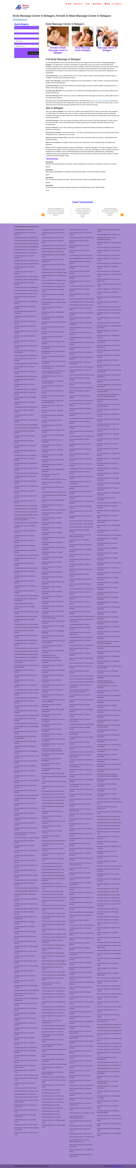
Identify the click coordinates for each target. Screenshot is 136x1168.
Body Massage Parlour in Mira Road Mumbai (80, 445)
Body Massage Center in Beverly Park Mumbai (25, 742)
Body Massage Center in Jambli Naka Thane (25, 1120)
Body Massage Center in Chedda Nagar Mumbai (25, 752)
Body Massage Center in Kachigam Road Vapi (54, 887)
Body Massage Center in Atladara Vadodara (51, 817)
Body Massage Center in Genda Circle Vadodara (53, 844)
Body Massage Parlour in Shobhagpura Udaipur (109, 990)
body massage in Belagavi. (100, 101)
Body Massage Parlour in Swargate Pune (109, 1030)
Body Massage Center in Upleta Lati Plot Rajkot (53, 1086)
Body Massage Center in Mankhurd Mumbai (24, 541)
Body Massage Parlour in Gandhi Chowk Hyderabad (109, 711)
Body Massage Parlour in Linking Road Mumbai (80, 893)
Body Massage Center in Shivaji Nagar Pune (53, 501)
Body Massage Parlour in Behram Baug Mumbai (81, 700)
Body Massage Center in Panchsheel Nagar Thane (52, 260)
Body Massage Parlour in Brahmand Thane (80, 1122)
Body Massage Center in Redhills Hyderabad (51, 681)
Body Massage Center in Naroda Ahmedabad (51, 730)
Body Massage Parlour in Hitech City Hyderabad (108, 464)
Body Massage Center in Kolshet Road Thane (53, 233)
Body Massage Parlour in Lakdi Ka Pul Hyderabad (108, 632)
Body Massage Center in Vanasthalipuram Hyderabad (50, 656)
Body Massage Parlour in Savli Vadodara (109, 866)
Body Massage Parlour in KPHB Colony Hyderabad (108, 608)
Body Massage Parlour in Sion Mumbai (81, 521)
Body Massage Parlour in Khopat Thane (109, 247)
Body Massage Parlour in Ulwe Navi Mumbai (107, 444)
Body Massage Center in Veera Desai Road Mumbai (25, 661)
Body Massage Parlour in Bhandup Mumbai (79, 585)
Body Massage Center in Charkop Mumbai (24, 459)
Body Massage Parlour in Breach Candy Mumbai (81, 738)
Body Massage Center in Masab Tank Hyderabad (53, 612)
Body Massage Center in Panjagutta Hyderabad (52, 558)
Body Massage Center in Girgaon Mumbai (26, 690)
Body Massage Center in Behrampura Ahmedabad (53, 754)
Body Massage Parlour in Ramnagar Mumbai (80, 993)
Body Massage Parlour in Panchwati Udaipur (108, 1002)
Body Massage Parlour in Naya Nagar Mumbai (80, 968)
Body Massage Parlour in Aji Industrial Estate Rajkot (108, 1072)
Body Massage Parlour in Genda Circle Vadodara (108, 870)
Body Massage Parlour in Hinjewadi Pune (109, 1043)
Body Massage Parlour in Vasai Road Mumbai (80, 459)
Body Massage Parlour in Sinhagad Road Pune (109, 1039)
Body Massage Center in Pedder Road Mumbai (25, 962)
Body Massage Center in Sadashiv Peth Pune (53, 998)
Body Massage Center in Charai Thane (25, 1088)
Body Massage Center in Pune (78, 229)
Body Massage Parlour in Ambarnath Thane (108, 259)
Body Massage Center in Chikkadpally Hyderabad (53, 632)
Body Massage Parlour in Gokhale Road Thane (81, 1150)
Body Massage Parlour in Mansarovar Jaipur (108, 928)
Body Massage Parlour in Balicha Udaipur (109, 994)
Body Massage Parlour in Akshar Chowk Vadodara (109, 847)
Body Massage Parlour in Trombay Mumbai (79, 1071)
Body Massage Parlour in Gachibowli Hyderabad (108, 627)
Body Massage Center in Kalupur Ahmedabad (51, 769)
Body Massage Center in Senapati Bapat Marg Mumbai (26, 999)
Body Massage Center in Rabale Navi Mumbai (52, 391)
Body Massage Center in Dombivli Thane (26, 1097)
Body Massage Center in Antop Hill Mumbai (24, 272)
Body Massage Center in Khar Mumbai (25, 376)
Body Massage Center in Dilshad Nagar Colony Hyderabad (53, 700)
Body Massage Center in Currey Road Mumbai (25, 482)
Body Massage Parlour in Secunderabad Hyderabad (109, 563)
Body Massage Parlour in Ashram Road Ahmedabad (109, 745)
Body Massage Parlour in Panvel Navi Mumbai (108, 410)
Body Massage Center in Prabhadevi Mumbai (25, 372)
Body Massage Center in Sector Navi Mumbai (52, 406)
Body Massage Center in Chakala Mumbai (26, 263)
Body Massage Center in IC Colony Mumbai (24, 631)
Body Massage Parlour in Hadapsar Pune (109, 1024)
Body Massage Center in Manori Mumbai (26, 891)
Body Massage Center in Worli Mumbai (25, 355)
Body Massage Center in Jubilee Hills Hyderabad (52, 450)
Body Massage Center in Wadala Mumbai (26, 515)
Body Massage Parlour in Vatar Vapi (108, 920)
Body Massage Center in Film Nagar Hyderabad (52, 455)
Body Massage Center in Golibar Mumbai (26, 648)
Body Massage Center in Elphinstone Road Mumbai (25, 351)
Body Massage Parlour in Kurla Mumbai (81, 524)
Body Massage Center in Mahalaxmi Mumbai (24, 337)
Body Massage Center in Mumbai (24, 229)
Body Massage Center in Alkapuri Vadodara (51, 483)
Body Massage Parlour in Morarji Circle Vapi (108, 511)
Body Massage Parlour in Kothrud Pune (109, 1027)
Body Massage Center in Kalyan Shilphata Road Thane (26, 1128)
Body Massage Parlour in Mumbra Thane (109, 263)
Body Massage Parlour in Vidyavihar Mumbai (80, 593)
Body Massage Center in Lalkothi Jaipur (53, 913)
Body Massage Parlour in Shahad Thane (109, 289)
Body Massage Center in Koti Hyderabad (54, 510)
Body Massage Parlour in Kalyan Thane (81, 305)
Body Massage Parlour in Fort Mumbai (80, 255)
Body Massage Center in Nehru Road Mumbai (25, 942)
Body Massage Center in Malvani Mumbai (26, 627)
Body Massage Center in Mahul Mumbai (26, 880)
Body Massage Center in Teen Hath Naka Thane (54, 276)
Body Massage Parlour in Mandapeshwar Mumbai (81, 934)
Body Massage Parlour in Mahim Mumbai (81, 375)
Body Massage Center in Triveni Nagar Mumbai (25, 1029)
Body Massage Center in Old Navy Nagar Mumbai (26, 947)
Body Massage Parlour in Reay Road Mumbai (80, 507)
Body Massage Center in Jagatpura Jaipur (54, 934)
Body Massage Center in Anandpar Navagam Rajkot (52, 1045)
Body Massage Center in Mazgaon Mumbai (24, 283)
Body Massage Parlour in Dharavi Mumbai (79, 540)
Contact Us (117, 4)
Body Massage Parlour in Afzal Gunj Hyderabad (107, 531)
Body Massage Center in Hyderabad (52, 1099)
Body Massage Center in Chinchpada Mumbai (25, 767)
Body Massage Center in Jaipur (51, 1114)
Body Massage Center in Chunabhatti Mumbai (25, 531)
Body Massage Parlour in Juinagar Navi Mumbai (109, 356)
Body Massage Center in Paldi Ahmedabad (50, 475)
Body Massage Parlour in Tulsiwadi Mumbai (79, 1076)
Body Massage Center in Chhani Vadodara (51, 827)
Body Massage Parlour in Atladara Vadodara (107, 842)
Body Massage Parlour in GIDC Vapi (107, 892)
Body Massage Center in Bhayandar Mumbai (24, 436)
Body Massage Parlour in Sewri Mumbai (81, 527)
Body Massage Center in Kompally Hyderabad (52, 646)
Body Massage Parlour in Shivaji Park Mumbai (80, 1052)
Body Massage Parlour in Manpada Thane (79, 1130)
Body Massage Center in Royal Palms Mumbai (25, 976)
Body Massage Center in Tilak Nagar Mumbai (25, 526)
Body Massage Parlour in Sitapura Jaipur (109, 950)
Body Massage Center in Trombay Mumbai (24, 1033)
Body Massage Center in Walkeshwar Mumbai (25, 342)
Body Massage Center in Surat (51, 1105)
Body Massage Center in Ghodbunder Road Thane (25, 1106)
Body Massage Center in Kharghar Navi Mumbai (53, 357)
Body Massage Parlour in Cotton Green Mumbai (81, 512)
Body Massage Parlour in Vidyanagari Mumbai (80, 1089)
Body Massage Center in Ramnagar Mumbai (24, 957)
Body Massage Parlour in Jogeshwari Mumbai (80, 404)
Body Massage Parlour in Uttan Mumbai (81, 1085)
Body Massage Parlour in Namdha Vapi (109, 901)
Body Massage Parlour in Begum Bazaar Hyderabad (109, 573)
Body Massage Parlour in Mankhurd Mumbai (80, 560)
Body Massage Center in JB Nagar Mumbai (24, 620)
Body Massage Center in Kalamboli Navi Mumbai (26, 302)
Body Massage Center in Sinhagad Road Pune (54, 1002)
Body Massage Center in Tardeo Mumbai (26, 290)
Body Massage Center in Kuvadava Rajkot (54, 1064)
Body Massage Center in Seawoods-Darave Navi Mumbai (52, 401)
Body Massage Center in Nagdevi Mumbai (26, 909)
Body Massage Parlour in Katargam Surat (109, 502)
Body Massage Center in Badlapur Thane (26, 1075)
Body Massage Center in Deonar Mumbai (26, 795)
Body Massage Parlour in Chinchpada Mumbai (80, 795)
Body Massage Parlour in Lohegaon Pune (109, 1046)
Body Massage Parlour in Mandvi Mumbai (79, 921)
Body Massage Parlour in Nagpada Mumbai (79, 948)
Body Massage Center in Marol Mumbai (25, 654)
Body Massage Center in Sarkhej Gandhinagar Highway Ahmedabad (52, 750)
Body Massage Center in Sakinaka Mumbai (24, 267)
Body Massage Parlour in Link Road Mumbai (80, 888)
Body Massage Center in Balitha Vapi (52, 872)
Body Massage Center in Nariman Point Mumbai (25, 346)
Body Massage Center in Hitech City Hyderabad (52, 441)
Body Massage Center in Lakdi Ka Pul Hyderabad (53, 607)
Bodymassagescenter (117, 1166)
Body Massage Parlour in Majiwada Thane (107, 303)
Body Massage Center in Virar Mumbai (25, 455)
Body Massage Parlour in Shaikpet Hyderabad (107, 686)
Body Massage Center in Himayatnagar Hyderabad (53, 671)
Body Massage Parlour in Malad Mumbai (81, 418)
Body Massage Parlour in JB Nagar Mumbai (79, 641)
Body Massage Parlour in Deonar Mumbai (79, 824)
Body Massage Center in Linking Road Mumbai (25, 861)
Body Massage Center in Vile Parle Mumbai (24, 385)
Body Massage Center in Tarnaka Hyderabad (51, 563)
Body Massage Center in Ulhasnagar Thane (25, 297)
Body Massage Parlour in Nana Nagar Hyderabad (108, 701)
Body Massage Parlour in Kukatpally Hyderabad (108, 603)
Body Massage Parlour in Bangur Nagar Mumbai (81, 659)
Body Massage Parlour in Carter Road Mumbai (80, 748)
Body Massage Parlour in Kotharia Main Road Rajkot (109, 1097)
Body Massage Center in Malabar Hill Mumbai (25, 884)
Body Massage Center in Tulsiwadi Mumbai (24, 1038)
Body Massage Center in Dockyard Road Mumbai (26, 487)
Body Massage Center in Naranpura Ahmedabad (52, 735)
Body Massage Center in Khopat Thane (53, 229)
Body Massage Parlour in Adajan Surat (108, 799)
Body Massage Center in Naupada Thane (54, 248)
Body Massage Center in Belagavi (24, 603)
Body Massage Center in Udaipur (51, 1117)
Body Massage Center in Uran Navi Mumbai (52, 426)
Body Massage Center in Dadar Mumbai (26, 237)
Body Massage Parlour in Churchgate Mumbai (80, 233)
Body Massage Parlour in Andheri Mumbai (79, 246)
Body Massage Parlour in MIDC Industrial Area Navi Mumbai (109, 390)
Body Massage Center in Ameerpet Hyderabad (52, 465)
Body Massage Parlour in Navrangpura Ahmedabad (108, 736)
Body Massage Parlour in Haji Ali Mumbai (81, 724)
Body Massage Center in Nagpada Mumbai (24, 912)
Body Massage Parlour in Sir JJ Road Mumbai (80, 1057)
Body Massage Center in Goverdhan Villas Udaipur (54, 496)
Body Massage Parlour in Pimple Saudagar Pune (106, 1058)
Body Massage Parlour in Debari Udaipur (109, 978)
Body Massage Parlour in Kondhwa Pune (109, 1065)
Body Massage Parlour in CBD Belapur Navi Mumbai (108, 341)
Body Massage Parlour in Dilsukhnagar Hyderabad (108, 484)
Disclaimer (97, 4)
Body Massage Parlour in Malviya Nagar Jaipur (109, 954)
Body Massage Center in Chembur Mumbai (24, 256)
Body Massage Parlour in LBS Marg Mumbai (79, 874)
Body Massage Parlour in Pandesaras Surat (108, 832)
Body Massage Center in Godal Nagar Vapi (53, 859)
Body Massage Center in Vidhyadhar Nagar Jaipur (52, 941)
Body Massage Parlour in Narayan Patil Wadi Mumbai (81, 953)
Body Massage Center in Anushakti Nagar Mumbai (26, 727)
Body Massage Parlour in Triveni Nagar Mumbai (81, 1066)
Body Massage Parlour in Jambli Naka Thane (108, 230)
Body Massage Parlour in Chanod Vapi (108, 895)
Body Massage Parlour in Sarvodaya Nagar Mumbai (80, 1032)
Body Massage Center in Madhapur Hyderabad (52, 446)
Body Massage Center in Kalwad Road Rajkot (53, 1055)
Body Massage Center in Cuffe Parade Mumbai (25, 786)
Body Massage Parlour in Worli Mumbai (81, 367)
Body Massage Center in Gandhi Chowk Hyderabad (53, 686)
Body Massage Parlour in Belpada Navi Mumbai (108, 336)
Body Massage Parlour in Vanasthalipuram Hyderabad (105, 681)
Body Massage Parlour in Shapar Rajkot (109, 1115)
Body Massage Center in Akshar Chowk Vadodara (53, 822)
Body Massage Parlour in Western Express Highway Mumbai (79, 691)
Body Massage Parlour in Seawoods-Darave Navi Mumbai (108, 425)
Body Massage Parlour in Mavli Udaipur (108, 986)
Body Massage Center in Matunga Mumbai (24, 367)
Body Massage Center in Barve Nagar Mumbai (25, 799)
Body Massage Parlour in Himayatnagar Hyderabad (109, 696)
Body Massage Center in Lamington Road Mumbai (26, 851)
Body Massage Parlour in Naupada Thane (107, 267)
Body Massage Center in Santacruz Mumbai (24, 380)
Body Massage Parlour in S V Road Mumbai (79, 1017)
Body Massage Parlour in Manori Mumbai (81, 925)
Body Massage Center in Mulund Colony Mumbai (26, 905)
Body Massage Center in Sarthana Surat (53, 797)
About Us (78, 4)
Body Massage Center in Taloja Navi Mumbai (52, 411)
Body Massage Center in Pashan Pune (53, 1013)
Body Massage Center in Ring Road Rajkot (52, 1068)
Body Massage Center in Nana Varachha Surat (54, 787)
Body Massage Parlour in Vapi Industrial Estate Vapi (109, 905)
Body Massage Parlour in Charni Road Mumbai (80, 333)
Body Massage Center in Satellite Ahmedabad (51, 715)
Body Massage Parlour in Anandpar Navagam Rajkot (107, 1082)
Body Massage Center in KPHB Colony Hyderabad (53, 582)
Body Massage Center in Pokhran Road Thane (53, 265)
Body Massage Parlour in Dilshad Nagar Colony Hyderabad (109, 726)
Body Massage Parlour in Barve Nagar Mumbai (80, 829)
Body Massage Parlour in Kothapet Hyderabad (107, 559)
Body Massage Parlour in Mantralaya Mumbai (80, 929)
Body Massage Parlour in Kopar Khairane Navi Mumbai (109, 385)
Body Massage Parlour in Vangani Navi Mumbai (108, 454)
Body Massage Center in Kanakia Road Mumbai (25, 819)
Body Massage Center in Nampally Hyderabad (52, 514)
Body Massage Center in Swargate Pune (53, 994)
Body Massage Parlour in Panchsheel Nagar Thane (108, 280)
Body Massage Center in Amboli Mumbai (26, 595)
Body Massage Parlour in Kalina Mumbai (81, 676)
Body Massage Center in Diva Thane (24, 1094)
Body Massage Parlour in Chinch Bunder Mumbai (81, 790)
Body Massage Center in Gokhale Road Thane (25, 1111)
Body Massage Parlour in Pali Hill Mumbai (81, 299)
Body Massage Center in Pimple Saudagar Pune (51, 1021)
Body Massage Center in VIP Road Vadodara (52, 832)
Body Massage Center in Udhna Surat (53, 803)
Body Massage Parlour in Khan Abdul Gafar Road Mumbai (80, 864)
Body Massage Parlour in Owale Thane (108, 271)
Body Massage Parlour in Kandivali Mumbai (79, 422)
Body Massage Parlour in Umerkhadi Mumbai (80, 1081)
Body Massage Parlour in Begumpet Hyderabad (107, 568)
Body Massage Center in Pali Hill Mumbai (26, 287)
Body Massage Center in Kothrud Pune (53, 991)
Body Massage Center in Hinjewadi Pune (54, 1006)
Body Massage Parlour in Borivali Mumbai (79, 251)
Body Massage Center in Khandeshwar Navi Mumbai (53, 352)
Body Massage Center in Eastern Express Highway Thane (26, 1101)
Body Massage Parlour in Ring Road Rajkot (108, 1106)
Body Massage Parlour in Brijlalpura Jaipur (107, 969)
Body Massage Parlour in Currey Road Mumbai (80, 497)
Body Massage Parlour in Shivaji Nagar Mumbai (81, 1047)
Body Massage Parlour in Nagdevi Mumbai (79, 943)
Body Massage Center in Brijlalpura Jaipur (54, 937)
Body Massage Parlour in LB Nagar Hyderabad (107, 554)
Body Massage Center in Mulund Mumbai (26, 260)
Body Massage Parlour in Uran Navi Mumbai (107, 449)
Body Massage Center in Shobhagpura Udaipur (53, 957)
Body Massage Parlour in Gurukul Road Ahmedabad (109, 770)
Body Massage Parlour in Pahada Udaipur (107, 1010)
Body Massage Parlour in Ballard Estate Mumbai (81, 760)
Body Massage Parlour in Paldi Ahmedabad (106, 498)
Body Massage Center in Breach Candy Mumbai (25, 711)
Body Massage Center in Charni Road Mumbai (25, 322)
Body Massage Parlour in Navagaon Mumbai (80, 958)
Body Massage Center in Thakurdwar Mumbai (25, 1024)
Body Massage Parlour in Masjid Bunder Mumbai (81, 477)
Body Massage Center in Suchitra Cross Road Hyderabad (53, 641)
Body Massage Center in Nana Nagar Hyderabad (53, 676)
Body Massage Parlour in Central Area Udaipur (108, 1015)
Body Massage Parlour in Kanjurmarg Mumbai (80, 580)
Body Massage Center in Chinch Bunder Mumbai (25, 762)
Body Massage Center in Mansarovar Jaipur (53, 901)
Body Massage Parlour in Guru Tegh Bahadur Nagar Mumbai (80, 535)
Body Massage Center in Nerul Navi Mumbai (52, 377)
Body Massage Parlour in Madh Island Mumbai (80, 903)
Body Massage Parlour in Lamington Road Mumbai (80, 883)
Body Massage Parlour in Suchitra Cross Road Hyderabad (109, 667)
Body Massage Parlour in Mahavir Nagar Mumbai (81, 908)
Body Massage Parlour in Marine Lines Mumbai (80, 328)
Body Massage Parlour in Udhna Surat (108, 828)
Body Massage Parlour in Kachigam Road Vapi (108, 912)
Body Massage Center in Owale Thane (53, 251)
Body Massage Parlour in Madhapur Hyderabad (108, 469)
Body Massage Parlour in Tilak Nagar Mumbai (80, 545)
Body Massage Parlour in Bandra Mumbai (79, 241)
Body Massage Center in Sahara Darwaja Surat (54, 782)
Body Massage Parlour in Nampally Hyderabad (107, 539)
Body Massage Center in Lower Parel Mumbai (25, 359)
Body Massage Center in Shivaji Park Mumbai (25, 1014)
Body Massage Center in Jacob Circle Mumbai (25, 804)
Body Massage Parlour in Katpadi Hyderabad (107, 731)
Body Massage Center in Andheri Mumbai (26, 243)
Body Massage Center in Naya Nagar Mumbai (25, 932)
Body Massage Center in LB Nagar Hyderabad (52, 528)
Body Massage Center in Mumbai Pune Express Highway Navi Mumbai (53, 372)
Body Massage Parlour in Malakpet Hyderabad (107, 549)
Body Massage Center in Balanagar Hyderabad (52, 573)
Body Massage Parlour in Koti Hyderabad (109, 535)
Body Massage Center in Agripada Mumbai (24, 701)
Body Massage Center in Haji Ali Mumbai (26, 698)
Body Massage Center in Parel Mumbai (25, 253)
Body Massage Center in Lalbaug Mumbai (26, 279)
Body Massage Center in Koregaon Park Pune (53, 1016)
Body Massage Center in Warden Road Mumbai (25, 1061)
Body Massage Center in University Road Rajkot (54, 1081)
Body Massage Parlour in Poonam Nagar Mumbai (81, 1002)
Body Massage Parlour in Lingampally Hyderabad (108, 662)
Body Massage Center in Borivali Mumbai (26, 246)
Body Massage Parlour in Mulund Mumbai (79, 267)
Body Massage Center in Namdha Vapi (53, 875)
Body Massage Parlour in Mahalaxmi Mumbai (80, 348)
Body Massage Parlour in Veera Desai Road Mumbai (80, 686)
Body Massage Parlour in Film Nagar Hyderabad (108, 479)
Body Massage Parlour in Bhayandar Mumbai (80, 450)
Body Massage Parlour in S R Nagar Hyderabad (107, 578)
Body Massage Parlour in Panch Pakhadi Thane (109, 275)
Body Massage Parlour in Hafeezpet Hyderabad (107, 618)
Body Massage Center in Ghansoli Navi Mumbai (53, 328)
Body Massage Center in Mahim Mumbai (26, 363)
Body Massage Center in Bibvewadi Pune (54, 1025)
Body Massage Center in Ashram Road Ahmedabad (53, 720)
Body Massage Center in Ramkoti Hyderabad (51, 518)
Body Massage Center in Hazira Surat (53, 794)
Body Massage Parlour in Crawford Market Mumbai (79, 810)
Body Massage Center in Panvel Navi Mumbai (52, 387)
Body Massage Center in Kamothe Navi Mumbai (53, 342)
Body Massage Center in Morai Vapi (52, 891)
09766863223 (20, 20)
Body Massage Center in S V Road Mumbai (24, 981)
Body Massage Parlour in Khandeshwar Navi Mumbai (109, 376)
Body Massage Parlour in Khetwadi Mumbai (79, 878)
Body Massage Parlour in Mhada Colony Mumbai (81, 898)
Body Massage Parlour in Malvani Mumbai (79, 649)
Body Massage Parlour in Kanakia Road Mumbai (81, 849)
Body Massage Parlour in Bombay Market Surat (109, 802)
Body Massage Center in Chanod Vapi (53, 869)
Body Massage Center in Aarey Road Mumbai (25, 577)
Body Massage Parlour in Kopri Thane (108, 255)
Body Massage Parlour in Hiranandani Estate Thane (80, 1155)
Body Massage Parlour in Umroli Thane (108, 307)
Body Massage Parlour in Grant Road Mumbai (80, 338)
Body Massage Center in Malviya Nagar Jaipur (53, 925)
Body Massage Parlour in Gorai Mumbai (81, 637)
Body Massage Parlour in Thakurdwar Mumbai (80, 1061)
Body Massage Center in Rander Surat (53, 800)
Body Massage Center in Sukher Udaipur (54, 972)
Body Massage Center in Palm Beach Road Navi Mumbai (53, 382)
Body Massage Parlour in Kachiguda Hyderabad (108, 721)
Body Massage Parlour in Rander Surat (108, 825)
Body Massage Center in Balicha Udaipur (54, 961)
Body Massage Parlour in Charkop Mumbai (79, 472)
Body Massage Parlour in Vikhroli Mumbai (79, 575)
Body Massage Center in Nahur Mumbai (26, 568)
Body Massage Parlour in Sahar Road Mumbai (80, 667)
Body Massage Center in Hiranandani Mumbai (25, 551)
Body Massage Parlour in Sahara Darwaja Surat (107, 807)
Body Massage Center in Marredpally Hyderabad (52, 651)
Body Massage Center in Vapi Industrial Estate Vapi (53, 879)
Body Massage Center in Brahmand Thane (24, 1084)
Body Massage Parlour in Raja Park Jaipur (107, 516)
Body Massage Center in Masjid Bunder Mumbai (25, 464)
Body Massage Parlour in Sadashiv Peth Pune (109, 1034)
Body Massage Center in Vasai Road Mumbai (25, 446)
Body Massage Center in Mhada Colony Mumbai (25, 866)
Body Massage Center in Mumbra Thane (54, 245)
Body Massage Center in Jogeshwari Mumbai (25, 393)
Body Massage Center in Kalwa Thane (25, 1124)
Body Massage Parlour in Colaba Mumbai (81, 286)
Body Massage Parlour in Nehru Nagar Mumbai (80, 973)
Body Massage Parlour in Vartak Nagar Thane (108, 314)
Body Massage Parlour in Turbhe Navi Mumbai (108, 439)
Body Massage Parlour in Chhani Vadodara (107, 852)
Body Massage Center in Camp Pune (52, 1031)
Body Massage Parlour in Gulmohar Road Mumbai (80, 720)
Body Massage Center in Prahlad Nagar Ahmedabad (53, 740)
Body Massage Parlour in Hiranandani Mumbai (80, 570)
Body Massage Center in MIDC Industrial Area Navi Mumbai (53, 367)
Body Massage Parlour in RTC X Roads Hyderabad (108, 652)
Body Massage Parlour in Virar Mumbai (81, 468)
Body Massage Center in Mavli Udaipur (53, 953)
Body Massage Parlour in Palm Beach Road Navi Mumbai (108, 405)
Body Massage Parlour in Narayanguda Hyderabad (109, 647)
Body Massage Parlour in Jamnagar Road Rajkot (108, 1087)
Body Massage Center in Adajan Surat (53, 773)
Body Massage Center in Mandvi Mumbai (26, 888)
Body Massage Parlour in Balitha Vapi (108, 898)
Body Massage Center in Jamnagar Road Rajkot (54, 1050)
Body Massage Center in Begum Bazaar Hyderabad (53, 548)
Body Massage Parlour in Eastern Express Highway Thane (79, 1140)
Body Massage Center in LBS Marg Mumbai (24, 841)
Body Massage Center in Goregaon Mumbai (24, 403)
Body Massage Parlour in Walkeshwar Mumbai (80, 353)
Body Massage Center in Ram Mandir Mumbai (25, 398)
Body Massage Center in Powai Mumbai (26, 425)
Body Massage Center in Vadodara (52, 1108)
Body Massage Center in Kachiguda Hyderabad (52, 695)
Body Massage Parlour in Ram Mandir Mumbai (80, 409)
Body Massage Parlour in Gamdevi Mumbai (79, 705)
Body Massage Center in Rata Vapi (52, 883)
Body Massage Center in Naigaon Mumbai (24, 441)
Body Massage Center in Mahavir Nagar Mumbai (26, 876)
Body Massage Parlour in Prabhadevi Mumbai (80, 383)
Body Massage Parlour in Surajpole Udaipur (107, 982)
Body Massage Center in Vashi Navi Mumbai (24, 307)
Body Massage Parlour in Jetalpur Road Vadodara (109, 880)
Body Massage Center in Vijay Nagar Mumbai (25, 1056)
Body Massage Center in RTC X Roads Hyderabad (53, 627)
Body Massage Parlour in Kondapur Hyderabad (107, 622)
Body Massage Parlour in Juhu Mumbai (81, 400)
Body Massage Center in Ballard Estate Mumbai (25, 732)
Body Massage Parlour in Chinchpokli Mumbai (80, 492)
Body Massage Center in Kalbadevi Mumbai (24, 814)
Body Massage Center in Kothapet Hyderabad (52, 533)
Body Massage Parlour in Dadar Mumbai (81, 237)
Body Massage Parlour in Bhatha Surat (108, 816)
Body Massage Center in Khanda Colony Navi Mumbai (54, 347)
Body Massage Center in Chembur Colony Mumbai (26, 757)
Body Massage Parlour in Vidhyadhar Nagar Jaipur (108, 974)
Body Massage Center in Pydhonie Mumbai (24, 971)
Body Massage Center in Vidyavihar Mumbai (24, 572)
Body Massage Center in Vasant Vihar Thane (53, 295)
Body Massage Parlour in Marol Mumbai (81, 679)
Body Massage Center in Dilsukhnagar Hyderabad (53, 460)
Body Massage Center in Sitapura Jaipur (53, 921)
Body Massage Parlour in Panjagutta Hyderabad (108, 583)
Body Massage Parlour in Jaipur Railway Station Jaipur (109, 946)
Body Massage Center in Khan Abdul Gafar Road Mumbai (25, 833)
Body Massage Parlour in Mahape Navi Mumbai (108, 459)
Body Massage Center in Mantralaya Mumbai (25, 895)
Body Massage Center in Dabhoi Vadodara (51, 836)
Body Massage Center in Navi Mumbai (53, 1096)
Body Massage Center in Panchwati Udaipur (52, 968)
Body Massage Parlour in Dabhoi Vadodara (107, 862)
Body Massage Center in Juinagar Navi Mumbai (53, 332)
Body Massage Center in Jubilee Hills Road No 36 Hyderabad (52, 617)
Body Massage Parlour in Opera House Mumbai (81, 988)
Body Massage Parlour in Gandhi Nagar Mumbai (81, 710)
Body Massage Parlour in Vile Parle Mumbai (79, 396)
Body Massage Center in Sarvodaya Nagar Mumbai (24, 994)
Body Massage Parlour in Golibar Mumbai (79, 672)
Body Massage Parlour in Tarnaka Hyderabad (107, 588)
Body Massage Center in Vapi (50, 1111)
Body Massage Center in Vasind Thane (53, 299)
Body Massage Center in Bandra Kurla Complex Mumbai (25, 737)
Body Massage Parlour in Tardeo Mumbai (81, 302)
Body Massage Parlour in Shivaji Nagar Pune (108, 526)
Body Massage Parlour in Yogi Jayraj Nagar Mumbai (80, 1104)
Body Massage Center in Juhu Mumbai (25, 389)
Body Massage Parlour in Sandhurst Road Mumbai (80, 482)
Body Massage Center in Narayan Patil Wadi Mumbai (25, 917)
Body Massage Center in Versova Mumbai (24, 416)
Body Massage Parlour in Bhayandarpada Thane (76, 1117)
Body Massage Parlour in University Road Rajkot (109, 1119)
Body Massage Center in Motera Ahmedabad (51, 764)
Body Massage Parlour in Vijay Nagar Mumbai (80, 1094)
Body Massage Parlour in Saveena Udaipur (107, 998)
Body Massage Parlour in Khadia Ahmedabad (107, 785)
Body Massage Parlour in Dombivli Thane (81, 1137)
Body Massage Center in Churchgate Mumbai (25, 233)
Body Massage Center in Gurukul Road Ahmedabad (53, 745)
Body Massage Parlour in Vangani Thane (109, 310)
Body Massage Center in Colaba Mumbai (26, 276)
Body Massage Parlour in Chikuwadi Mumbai (80, 805)
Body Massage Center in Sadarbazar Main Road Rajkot (52, 1073)
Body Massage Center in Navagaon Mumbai (24, 922)
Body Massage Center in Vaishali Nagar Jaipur (53, 930)
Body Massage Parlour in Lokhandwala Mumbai (81, 432)
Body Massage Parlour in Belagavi (79, 624)
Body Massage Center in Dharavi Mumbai (26, 523)
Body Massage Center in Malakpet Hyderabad (52, 523)
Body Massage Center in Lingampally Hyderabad (53, 636)
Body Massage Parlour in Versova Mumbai (79, 427)
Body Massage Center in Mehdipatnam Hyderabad (53, 470)
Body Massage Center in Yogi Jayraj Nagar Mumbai (24, 1066)
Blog (107, 4)
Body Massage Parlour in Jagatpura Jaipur (107, 964)
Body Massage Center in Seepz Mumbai (26, 640)
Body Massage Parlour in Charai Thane (81, 1126)
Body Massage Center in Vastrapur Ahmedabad (52, 725)
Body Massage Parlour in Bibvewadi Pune (109, 1062)
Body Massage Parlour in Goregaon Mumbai (80, 414)
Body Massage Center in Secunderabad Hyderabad (53, 538)
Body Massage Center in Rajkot (51, 1090)
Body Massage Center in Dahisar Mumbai (26, 428)
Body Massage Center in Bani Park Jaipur (54, 905)
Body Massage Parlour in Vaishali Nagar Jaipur (109, 959)
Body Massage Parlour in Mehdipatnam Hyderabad (109, 494)
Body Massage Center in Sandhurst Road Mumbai (26, 469)
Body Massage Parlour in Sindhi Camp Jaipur (108, 938)
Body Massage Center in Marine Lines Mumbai (25, 317)
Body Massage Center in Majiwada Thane (54, 280)
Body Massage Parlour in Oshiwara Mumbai (79, 612)
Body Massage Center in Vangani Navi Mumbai (53, 431)
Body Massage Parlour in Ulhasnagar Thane (80, 309)
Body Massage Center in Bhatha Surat (53, 791)
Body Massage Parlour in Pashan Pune (108, 1049)
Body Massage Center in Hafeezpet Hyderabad (52, 592)
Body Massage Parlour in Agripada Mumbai (79, 728)
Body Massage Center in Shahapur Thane (54, 272)
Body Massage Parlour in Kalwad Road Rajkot (108, 1092)
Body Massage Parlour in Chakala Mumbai (79, 272)
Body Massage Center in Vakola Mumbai (26, 657)
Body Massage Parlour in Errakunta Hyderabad (107, 593)
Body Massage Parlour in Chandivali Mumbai (80, 628)
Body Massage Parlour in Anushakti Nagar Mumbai (80, 756)
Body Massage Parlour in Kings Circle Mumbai (80, 517)
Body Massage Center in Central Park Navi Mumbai (54, 323)
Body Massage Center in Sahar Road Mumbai (25, 644)
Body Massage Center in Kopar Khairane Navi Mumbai (54, 362)
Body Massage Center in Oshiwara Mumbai (24, 591)
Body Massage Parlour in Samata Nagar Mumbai (81, 1022)
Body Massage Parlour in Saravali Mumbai (79, 1027)
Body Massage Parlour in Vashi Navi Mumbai (80, 318)
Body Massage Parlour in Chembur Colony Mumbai (79, 785)
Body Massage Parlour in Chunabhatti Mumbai (80, 550)
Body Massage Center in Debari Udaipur (53, 945)
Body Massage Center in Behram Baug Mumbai (25, 676)
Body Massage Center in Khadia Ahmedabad (51, 759)
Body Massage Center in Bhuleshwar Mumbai (25, 747)
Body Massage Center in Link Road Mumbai (24, 856)
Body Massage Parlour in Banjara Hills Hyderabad (80, 323)
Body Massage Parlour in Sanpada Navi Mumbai (109, 420)
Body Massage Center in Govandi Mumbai (24, 536)
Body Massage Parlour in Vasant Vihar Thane (108, 318)
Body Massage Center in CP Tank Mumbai (26, 715)
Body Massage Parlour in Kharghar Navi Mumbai (109, 380)
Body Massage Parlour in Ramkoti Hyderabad (107, 544)
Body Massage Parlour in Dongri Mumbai (81, 752)
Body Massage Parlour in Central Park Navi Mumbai (108, 346)
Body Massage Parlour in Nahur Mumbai (81, 589)
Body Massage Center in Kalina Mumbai (26, 651)
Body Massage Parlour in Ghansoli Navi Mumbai (109, 351)
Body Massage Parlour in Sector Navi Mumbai (108, 430)
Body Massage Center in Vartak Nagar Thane (53, 290)
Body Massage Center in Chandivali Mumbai (24, 607)
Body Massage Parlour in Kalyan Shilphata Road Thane (106, 238)
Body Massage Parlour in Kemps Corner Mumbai (81, 859)
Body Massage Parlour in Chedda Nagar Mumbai (81, 780)
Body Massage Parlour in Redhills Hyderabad (107, 706)
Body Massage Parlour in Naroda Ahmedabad (107, 755)
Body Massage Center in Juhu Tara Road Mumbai (26, 809)
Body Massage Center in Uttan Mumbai (25, 1047)
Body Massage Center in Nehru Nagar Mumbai (25, 937)
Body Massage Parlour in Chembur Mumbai (79, 262)
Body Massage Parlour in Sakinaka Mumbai (79, 277)
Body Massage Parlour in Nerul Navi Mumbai (107, 400)
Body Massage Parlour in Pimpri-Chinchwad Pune (107, 1020)
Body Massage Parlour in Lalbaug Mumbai (79, 290)
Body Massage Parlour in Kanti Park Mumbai (80, 854)
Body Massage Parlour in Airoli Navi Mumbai (107, 361)
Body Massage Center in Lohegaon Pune (54, 1010)
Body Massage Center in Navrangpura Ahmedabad (53, 710)
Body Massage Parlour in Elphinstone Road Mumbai (80, 363)
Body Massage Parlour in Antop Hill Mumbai (79, 282)
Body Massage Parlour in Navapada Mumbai (80, 963)
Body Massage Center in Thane (51, 1093)
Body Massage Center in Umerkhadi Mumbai (24, 1043)
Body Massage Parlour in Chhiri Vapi (108, 889)
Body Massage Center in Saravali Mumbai (26, 990)
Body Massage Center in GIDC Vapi (52, 866)
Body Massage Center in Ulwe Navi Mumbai (52, 421)
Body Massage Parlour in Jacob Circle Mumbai (80, 834)
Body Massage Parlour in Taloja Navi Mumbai (108, 435)
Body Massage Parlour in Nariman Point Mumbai (81, 358)
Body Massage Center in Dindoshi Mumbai (24, 582)
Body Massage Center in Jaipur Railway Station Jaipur (53, 917)
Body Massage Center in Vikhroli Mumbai (26, 555)
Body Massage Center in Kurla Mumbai (25, 509)
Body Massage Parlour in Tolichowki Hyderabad (108, 691)
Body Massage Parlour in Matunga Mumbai (79, 379)
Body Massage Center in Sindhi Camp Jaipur (53, 909)
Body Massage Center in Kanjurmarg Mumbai (25, 559)
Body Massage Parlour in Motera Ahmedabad (107, 790)
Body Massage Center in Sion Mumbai (25, 505)
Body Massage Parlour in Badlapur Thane (81, 1113)
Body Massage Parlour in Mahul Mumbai (81, 912)
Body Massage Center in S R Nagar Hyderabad (52, 553)
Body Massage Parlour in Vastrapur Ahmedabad (107, 750)
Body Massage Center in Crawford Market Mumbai (26, 781)
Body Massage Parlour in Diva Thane (80, 1134)
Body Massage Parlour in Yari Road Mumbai (80, 695)
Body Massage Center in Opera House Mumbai (25, 952)
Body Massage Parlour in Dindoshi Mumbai (79, 602)
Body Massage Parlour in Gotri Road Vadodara (108, 875)
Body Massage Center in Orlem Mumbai (26, 624)
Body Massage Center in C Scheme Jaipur (54, 897)
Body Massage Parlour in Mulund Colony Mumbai (81, 939)
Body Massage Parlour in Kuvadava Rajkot (107, 1102)
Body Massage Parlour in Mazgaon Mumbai (79, 295)
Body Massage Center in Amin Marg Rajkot (52, 1040)
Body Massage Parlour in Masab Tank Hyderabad (108, 637)
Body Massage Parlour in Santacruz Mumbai (80, 391)
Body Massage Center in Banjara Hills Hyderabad (25, 312)
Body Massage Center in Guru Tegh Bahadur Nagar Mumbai (24, 518)
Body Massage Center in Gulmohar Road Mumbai (26, 694)
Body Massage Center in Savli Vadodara (54, 840)
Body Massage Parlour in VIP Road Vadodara (107, 857)
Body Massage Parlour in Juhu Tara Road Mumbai (81, 839)
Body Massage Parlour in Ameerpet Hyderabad (107, 489)
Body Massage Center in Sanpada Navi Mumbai (53, 396)
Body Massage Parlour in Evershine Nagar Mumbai (79, 633)
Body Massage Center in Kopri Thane (53, 237)
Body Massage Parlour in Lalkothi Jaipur (109, 942)
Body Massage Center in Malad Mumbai (26, 407)
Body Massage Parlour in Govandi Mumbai (79, 555)
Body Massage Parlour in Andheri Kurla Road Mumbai (81, 620)
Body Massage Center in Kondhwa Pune (54, 1028)
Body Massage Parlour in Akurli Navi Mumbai (108, 331)
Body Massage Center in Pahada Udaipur (54, 975)
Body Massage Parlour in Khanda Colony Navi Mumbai (109, 371)
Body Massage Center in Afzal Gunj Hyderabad (52, 506)
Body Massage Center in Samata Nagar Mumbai (25, 986)
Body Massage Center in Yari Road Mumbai (24, 671)
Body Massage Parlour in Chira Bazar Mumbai (80, 800)
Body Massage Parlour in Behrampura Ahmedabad (108, 780)
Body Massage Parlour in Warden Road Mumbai (81, 1099)
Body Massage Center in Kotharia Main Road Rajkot (53, 1060)
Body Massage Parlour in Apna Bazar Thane (80, 1109)
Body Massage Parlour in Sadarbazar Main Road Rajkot (108, 1111)
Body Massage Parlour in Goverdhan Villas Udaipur (108, 521)
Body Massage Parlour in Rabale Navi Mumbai (108, 415)
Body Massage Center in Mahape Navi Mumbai (53, 436)
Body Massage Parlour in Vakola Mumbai (81, 682)
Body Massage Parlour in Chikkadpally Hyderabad (108, 657)
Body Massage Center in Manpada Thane (26, 1091)
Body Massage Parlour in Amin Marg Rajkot (108, 1077)
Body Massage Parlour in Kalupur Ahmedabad (107, 795)
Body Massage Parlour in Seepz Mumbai (81, 663)
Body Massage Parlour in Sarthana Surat (109, 822)
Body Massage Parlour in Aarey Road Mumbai (80, 598)
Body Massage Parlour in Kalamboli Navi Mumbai (81, 314)
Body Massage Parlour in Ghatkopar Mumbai (80, 565)
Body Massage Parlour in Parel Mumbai (81, 258)
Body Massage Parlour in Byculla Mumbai (79, 487)
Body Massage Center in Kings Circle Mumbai (25, 501)
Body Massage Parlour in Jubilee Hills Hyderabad (108, 474)
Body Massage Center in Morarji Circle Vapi (53, 488)
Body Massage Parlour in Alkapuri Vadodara (107, 506)
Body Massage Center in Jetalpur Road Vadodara (53, 854)
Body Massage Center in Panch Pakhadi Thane (53, 255)
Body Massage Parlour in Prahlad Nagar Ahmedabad (109, 765)
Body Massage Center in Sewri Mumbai (25, 512)
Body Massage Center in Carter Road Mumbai (25, 719)
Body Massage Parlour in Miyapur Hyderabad (107, 613)
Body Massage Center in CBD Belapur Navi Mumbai (53, 318)
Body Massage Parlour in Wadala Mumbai (79, 531)
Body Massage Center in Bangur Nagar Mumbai (25, 636)
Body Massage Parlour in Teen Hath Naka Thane (109, 298)
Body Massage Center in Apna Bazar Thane (25, 1071)
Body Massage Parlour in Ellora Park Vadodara (108, 837)
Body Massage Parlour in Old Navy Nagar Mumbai (81, 983)
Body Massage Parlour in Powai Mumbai (81, 436)
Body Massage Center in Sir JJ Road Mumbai (25, 1019)
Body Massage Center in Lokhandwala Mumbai (25, 421)
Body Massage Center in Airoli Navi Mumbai (52, 337)
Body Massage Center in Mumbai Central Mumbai (26, 332)
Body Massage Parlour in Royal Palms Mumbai (80, 1012)
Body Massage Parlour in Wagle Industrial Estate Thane (109, 326)
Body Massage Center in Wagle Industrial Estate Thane (54, 303)
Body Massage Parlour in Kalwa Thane (108, 234)
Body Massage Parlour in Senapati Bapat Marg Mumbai (81, 1037)
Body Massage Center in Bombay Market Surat (54, 777)
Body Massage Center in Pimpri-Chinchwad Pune (51, 984)
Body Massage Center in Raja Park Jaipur (54, 492)
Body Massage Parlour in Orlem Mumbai (81, 645)
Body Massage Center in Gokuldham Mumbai (25, 587)
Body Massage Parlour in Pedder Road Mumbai (80, 998)
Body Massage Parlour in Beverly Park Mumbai (80, 770)
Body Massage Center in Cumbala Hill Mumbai (25, 791)
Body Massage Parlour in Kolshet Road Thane (108, 251)
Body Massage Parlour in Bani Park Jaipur (107, 933)
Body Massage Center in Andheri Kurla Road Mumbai (25, 599)
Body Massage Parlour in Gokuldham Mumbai (80, 607)
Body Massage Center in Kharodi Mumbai (26, 837)
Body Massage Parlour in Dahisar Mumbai (79, 440)
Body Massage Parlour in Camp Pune (108, 1068)
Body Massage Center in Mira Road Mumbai (24, 432)
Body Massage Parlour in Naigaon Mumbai (79, 455)
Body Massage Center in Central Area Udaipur (53, 979)
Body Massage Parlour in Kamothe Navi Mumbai (109, 366)
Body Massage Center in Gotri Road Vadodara (52, 849)
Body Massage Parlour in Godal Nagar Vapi (108, 884)
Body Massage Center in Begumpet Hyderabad (52, 543)
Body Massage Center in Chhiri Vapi (52, 863)
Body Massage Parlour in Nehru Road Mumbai (80, 978)
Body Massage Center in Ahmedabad (53, 1102)
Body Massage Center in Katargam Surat (54, 479)
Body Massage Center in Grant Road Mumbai (25, 327)
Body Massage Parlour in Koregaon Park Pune (109, 1053)
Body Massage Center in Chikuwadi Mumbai (24, 776)
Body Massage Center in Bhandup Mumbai (24, 564)
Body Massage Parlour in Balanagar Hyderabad (108, 598)
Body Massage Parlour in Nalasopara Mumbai (80, 464)
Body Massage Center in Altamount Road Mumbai (26, 706)
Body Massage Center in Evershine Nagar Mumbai (26, 612)
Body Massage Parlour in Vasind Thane (109, 322)
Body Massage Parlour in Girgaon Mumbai (79, 715)
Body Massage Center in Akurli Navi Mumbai (52, 308)
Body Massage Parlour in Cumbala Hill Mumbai (80, 819)
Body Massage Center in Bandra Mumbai (26, 240)
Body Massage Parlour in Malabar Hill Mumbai (80, 916)
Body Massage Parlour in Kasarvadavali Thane (109, 243)
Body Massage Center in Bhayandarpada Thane (26, 1079)
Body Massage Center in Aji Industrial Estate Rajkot (53, 1035)
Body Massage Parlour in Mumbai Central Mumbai (81, 343)
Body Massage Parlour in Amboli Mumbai (81, 616)
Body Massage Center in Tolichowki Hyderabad (52, 666)
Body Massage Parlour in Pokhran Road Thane (109, 285)
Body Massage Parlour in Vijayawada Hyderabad (108, 716)
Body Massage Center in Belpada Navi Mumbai (53, 313)
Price (87, 4)
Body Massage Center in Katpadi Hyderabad (51, 705)
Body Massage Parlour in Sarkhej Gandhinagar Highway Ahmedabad (107, 775)
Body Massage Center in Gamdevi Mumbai (24, 681)
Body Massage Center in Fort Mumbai (25, 250)
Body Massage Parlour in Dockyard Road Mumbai (81, 502)
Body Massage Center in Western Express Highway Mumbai (26, 666)
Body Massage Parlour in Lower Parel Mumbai (80, 371)
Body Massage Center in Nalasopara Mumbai (25, 451)
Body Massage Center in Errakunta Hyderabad (52, 568)
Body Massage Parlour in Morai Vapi (108, 916)
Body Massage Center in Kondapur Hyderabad (52, 597)
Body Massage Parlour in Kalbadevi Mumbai (79, 844)
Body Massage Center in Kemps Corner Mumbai (25, 829)
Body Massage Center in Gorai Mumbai (25, 616)
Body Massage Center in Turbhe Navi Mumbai (53, 416)
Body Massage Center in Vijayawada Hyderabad (52, 691)
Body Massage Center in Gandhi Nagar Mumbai (25, 686)
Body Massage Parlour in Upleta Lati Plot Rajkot (109, 1124)
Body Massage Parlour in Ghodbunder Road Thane (80, 1145)
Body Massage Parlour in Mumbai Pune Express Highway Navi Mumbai (109, 395)
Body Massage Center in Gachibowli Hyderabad (52, 602)
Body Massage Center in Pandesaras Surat (53, 807)
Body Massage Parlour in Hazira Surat (108, 819)
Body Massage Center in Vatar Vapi (52, 894)
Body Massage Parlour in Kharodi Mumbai (79, 869)
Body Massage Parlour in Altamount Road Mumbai (80, 733)
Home (69, 4)
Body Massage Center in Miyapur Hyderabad (51, 587)
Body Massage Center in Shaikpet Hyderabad (52, 661)
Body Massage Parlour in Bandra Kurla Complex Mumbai (80, 765)
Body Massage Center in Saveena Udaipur (54, 964)
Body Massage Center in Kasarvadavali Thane (25, 1133)
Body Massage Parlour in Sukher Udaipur (109, 1006)
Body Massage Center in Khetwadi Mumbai (24, 846)
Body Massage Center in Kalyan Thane (25, 293)
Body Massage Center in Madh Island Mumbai (25, 871)
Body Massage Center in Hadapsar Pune (54, 988)
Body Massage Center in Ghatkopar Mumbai (24, 546)
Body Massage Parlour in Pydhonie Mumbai (79, 1007)
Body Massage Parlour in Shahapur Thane (107, 293)
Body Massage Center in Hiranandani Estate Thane (25, 1116)
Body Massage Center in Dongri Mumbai (26, 723)
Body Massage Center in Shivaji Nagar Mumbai (25, 1009)
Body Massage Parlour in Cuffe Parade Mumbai (80, 815)
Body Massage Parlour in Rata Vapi (107, 909)
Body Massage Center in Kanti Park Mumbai (24, 824)
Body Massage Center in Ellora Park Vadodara (52, 812)
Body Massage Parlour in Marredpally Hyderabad (108, 677)
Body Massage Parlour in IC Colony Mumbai (79, 654)
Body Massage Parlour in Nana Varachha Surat (109, 812)
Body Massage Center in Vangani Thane (53, 286)
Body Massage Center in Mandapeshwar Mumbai (26, 900)
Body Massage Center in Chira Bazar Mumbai (25, 771)
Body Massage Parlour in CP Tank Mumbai (79, 743)
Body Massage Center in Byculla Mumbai (26, 473)
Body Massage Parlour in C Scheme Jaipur (107, 923)
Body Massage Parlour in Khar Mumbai (81, 388)
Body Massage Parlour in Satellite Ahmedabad (107, 740)
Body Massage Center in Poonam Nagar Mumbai (26, 967)
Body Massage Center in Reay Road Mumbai (24, 492)
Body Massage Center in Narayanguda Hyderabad (53, 622)
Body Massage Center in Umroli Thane (53, 283)
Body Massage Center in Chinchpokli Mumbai (25, 477)
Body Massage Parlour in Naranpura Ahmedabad (108, 760)
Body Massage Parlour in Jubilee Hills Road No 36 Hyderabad (108, 642)
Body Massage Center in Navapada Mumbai (24, 927)
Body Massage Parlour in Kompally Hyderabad (107, 672)
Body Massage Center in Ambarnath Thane (52, 241)
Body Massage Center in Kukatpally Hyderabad (52, 577)
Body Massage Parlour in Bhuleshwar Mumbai (80, 775)
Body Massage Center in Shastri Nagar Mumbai (25, 1004)
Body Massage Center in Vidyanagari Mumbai (25, 1051)
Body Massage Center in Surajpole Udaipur (52, 949)
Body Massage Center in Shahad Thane (53, 269)
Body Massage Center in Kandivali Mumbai (24, 411)
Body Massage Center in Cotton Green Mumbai (25, 497)
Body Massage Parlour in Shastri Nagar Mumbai (81, 1042)
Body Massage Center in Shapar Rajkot (53, 1077)
